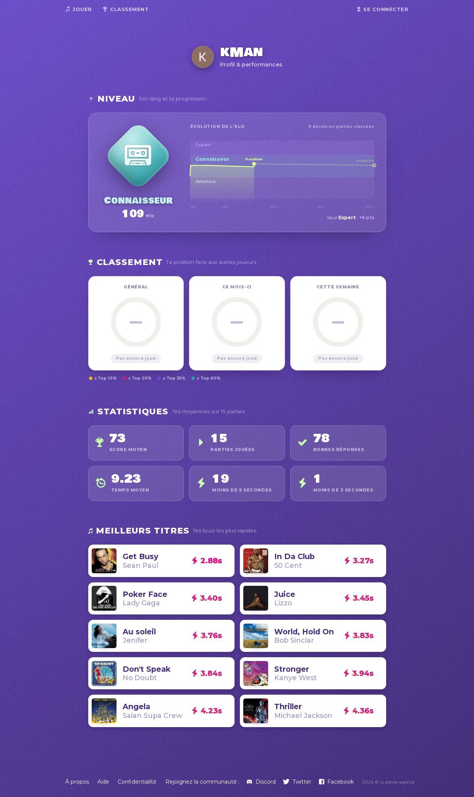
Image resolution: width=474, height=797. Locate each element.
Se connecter (383, 9)
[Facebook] (336, 782)
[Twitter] (297, 782)
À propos (77, 781)
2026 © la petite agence (388, 782)
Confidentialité (137, 781)
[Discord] (261, 782)
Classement (126, 9)
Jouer (79, 9)
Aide (103, 781)
